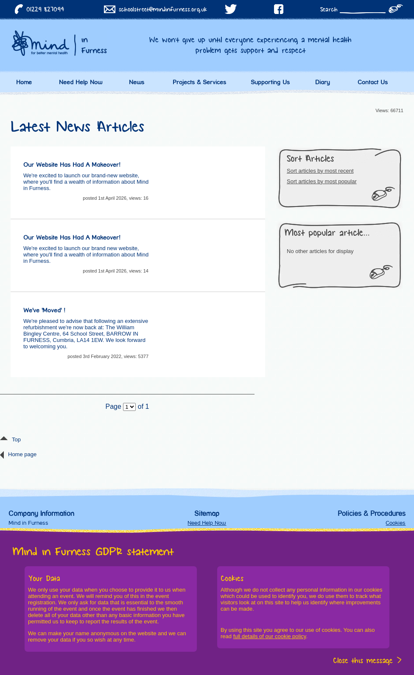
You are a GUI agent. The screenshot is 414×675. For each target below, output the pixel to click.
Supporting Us (270, 82)
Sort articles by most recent (320, 171)
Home (24, 82)
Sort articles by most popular (322, 181)
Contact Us (373, 82)
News (136, 82)
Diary (322, 82)
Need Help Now (80, 82)
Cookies (396, 523)
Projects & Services (199, 82)
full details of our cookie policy (269, 636)
